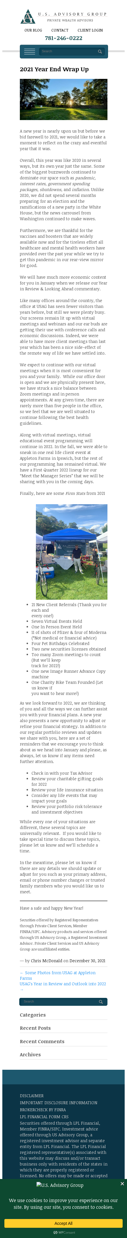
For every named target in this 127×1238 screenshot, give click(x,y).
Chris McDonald (46, 960)
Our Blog (33, 30)
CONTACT (59, 30)
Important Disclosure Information (58, 1102)
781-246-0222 (63, 37)
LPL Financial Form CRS (44, 1116)
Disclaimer (32, 1095)
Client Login (90, 30)
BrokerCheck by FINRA (43, 1109)
